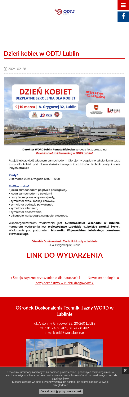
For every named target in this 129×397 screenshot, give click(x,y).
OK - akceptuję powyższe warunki (61, 391)
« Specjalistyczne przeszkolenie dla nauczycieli (45, 277)
